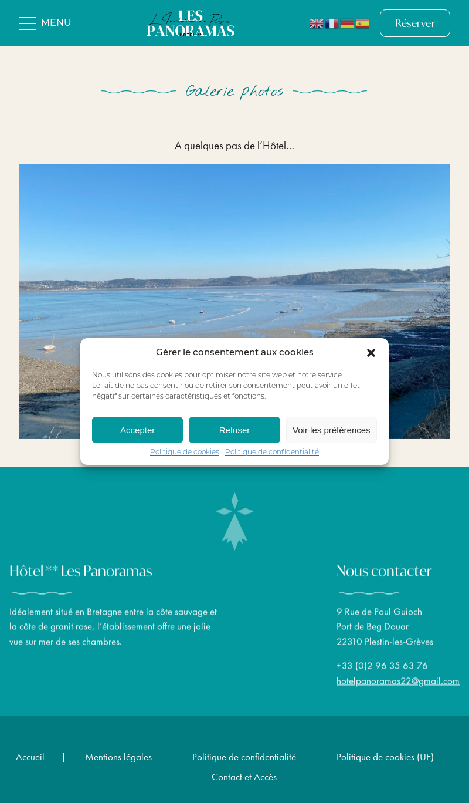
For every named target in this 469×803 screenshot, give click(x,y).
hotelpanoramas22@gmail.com (398, 684)
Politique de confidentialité (272, 452)
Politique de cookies (184, 452)
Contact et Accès (244, 776)
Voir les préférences (332, 430)
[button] (371, 353)
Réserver (415, 23)
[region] (234, 301)
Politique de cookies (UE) (385, 756)
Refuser (234, 430)
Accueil (30, 756)
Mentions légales (118, 756)
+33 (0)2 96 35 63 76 (382, 669)
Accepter (137, 430)
